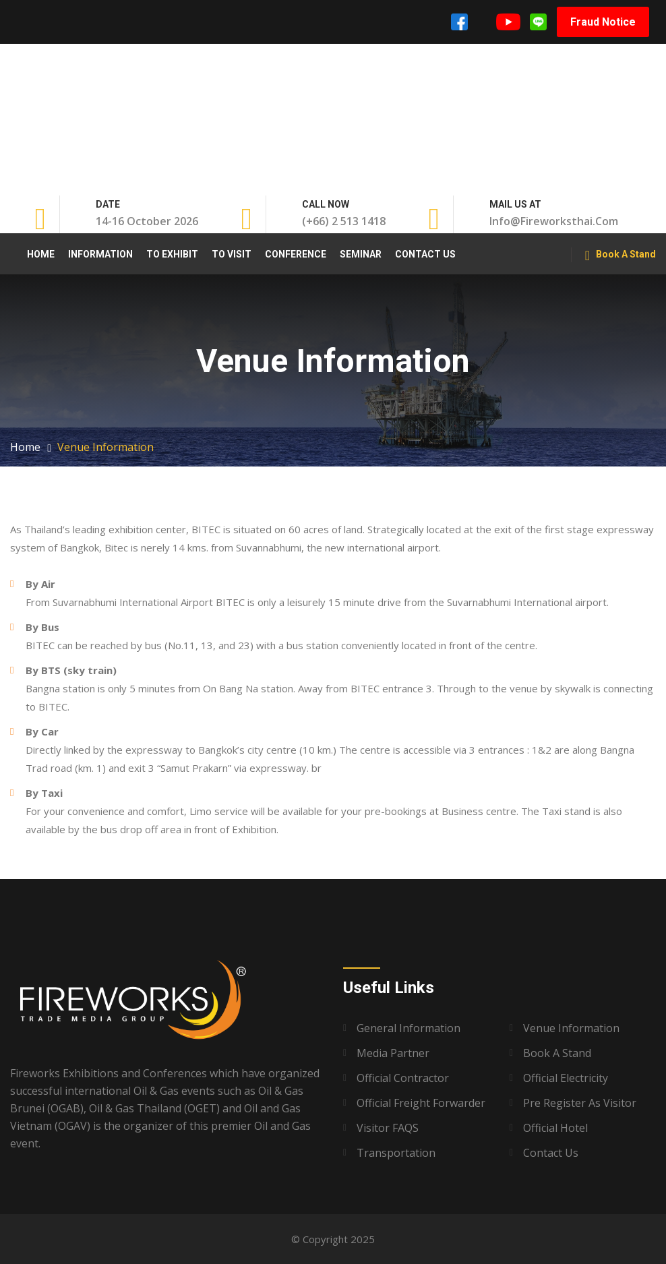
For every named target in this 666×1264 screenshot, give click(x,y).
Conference (295, 254)
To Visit (231, 254)
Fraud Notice (603, 22)
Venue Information (571, 1028)
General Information (408, 1028)
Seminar (361, 254)
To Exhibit (172, 254)
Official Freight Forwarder (421, 1102)
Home (41, 254)
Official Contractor (403, 1078)
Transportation (396, 1152)
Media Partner (393, 1053)
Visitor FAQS (388, 1127)
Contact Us (425, 254)
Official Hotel (555, 1127)
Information (100, 254)
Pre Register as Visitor (579, 1102)
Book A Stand (620, 255)
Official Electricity (565, 1078)
